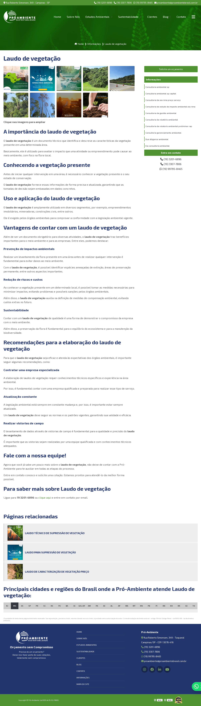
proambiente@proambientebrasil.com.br (176, 2)
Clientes (152, 16)
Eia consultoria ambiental (157, 146)
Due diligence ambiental (156, 139)
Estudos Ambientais (97, 16)
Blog (165, 16)
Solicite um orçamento (171, 69)
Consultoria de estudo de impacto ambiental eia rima (170, 106)
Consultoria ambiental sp (157, 87)
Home (57, 16)
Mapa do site (82, 684)
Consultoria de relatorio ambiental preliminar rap (168, 126)
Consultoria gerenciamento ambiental (163, 133)
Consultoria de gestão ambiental (160, 113)
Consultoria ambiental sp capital (160, 93)
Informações (83, 677)
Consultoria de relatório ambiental (161, 119)
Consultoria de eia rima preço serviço (163, 100)
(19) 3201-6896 (103, 2)
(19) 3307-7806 (123, 2)
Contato (181, 16)
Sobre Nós (73, 16)
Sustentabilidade (128, 16)
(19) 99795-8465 (143, 2)
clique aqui (44, 497)
